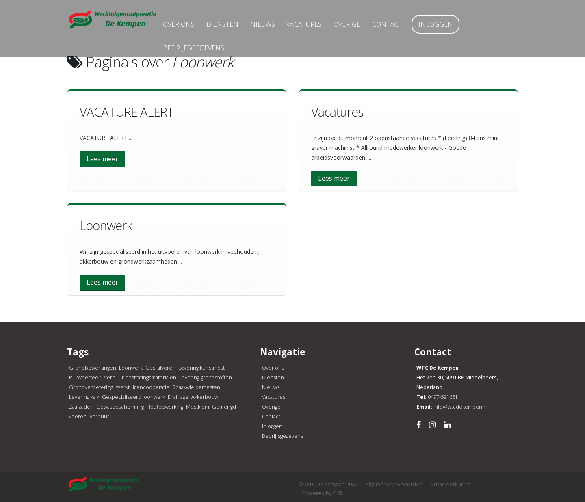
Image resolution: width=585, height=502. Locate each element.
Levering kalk (84, 397)
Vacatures (316, 27)
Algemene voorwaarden (394, 484)
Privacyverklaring (450, 484)
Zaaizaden (81, 406)
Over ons (190, 27)
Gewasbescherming (120, 406)
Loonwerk (131, 367)
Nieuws (274, 27)
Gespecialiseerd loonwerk (133, 397)
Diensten (234, 27)
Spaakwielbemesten (196, 387)
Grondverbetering (91, 387)
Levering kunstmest (201, 367)
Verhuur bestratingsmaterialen (140, 377)
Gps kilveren (160, 367)
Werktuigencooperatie (142, 387)
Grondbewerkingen (92, 367)
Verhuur (99, 416)
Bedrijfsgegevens (205, 50)
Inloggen (447, 27)
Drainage (178, 397)
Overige (358, 27)
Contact (398, 27)
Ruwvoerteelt (85, 377)
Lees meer (102, 158)
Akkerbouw (204, 397)
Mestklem (197, 406)
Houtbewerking (165, 406)
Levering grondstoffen (205, 377)
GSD (338, 493)
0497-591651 (443, 397)
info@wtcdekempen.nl (460, 406)
